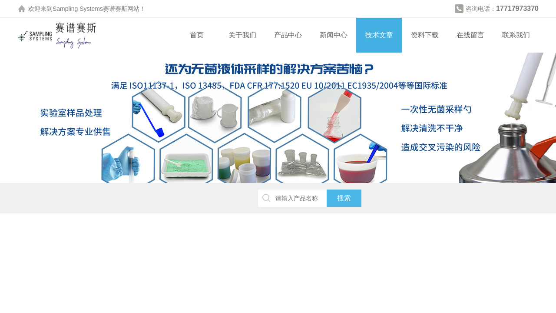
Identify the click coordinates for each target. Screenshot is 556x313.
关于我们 (242, 35)
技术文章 (379, 35)
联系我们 (516, 35)
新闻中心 (334, 35)
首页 (197, 35)
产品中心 (288, 35)
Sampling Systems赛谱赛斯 (90, 8)
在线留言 (470, 35)
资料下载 (425, 35)
